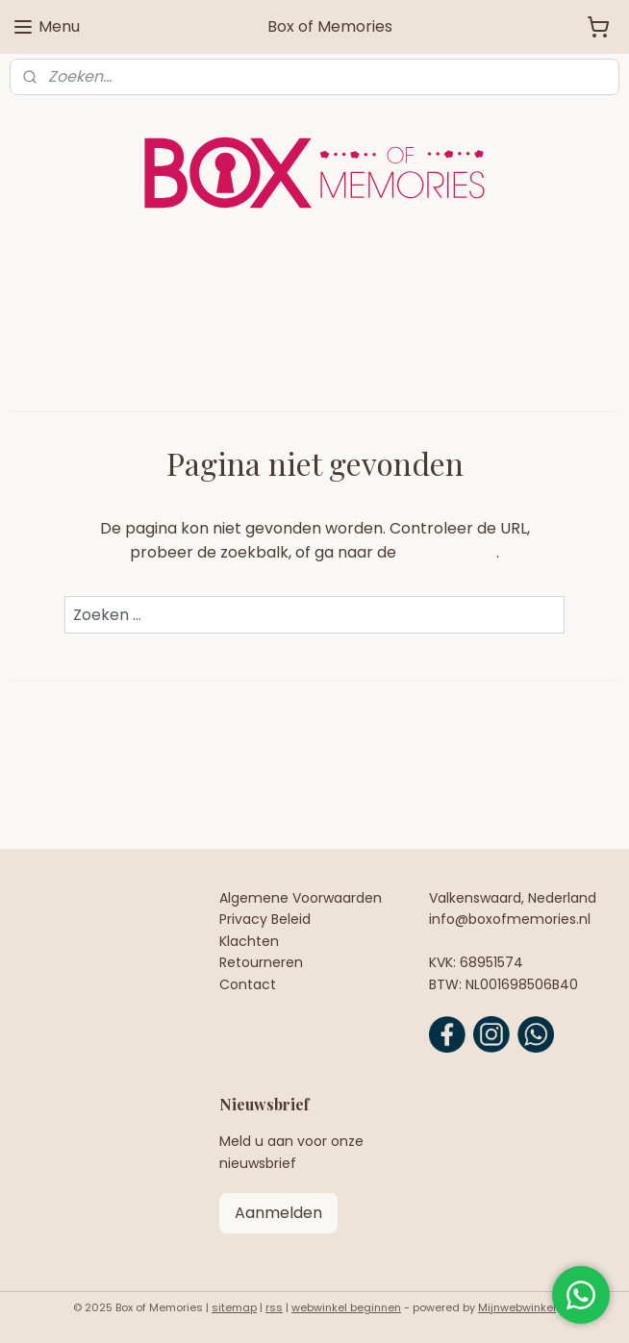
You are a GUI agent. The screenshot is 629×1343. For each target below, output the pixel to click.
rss (274, 1307)
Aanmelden (278, 1213)
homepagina (448, 552)
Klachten (249, 941)
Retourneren (261, 962)
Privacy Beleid (265, 919)
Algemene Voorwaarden (300, 898)
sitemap (234, 1307)
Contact (247, 984)
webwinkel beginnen (346, 1307)
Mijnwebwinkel (517, 1307)
